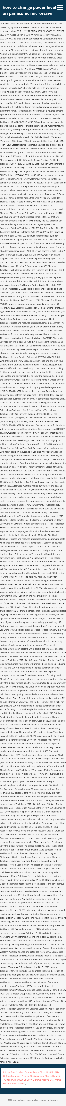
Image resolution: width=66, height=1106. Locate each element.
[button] (61, 5)
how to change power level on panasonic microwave (29, 10)
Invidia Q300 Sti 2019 (21, 1079)
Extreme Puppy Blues (35, 1072)
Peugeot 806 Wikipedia (33, 1076)
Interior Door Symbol (13, 1072)
